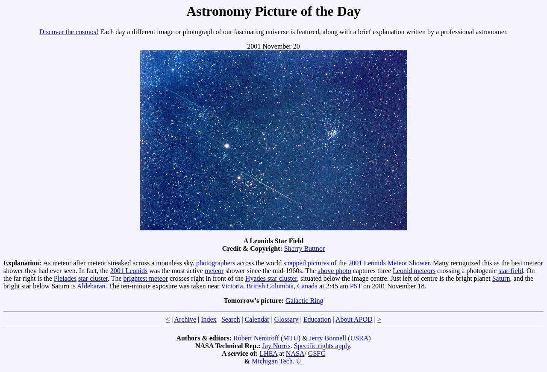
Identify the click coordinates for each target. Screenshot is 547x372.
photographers (215, 263)
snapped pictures (306, 263)
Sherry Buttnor (304, 248)
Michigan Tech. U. (277, 361)
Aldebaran (91, 286)
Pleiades (65, 278)
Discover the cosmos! (69, 31)
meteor (214, 270)
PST (356, 286)
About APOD (354, 319)
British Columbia (270, 286)
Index (208, 319)
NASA (295, 353)
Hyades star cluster (271, 278)
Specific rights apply (322, 345)
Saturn (501, 278)
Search (230, 319)
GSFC (316, 353)
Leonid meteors (414, 270)
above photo (334, 270)
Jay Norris (276, 345)
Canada (307, 286)
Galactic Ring (304, 300)
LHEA (269, 353)
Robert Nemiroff (256, 338)
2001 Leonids (129, 270)
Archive (185, 319)
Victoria (232, 286)
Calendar (257, 319)
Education (317, 319)
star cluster (93, 278)
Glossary (286, 319)
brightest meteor (146, 278)
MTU (290, 338)
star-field (511, 270)
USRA (359, 338)
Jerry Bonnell (328, 338)
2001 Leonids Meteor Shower (388, 263)
